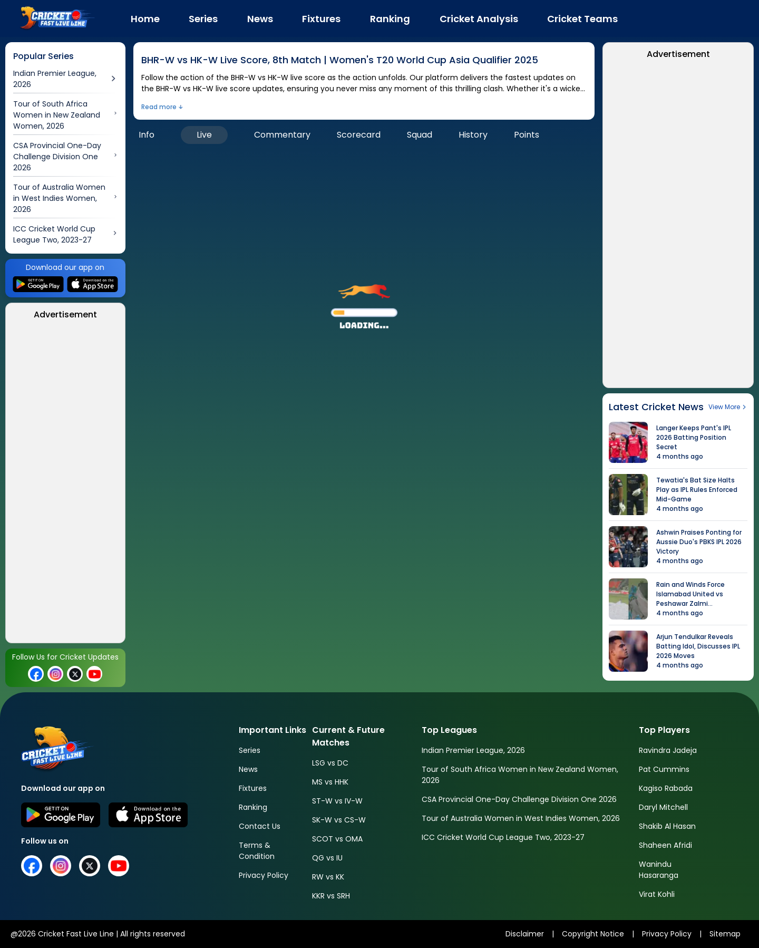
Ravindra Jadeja (668, 750)
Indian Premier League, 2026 (473, 750)
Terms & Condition (257, 851)
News (248, 769)
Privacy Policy (263, 875)
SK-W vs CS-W (339, 820)
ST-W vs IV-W (337, 801)
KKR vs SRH (331, 896)
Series (249, 750)
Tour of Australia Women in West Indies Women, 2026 (521, 818)
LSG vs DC (330, 763)
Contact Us (259, 826)
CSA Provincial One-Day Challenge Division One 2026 (519, 799)
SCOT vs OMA (337, 839)
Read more (159, 106)
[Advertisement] (65, 484)
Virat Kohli (657, 894)
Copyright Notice (593, 933)
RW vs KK (328, 877)
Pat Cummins (664, 769)
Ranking (253, 807)
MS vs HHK (330, 782)
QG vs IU (327, 858)
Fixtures (253, 788)
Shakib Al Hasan (667, 826)
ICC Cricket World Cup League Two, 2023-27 (503, 837)
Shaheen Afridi (665, 845)
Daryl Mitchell (663, 807)
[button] (364, 302)
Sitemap (725, 933)
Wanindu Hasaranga (658, 870)
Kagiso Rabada (666, 788)
